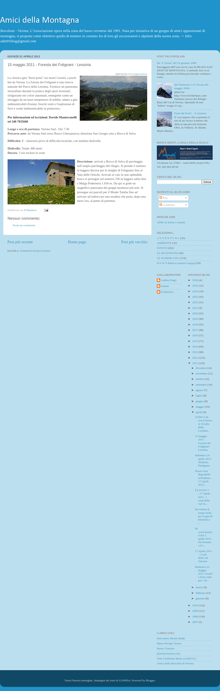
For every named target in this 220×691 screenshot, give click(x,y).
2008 (195, 616)
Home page (77, 242)
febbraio (201, 593)
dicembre (201, 368)
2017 (195, 330)
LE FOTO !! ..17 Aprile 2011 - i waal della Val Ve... (202, 497)
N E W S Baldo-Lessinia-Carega (175, 263)
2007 (195, 622)
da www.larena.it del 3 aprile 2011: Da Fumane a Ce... (203, 537)
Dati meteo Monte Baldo (171, 638)
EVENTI (162, 248)
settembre (202, 384)
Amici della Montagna (39, 20)
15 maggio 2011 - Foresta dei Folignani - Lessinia (203, 443)
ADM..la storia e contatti (171, 222)
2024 (195, 291)
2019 (195, 318)
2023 (195, 296)
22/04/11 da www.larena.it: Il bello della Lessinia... (203, 423)
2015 (195, 341)
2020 (195, 313)
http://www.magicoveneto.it (135, 74)
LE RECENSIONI (167, 253)
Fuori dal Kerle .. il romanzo (190, 113)
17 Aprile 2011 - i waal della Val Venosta (203, 556)
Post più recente (20, 242)
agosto (200, 390)
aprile (199, 412)
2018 (195, 324)
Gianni (165, 286)
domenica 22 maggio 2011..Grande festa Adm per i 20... (203, 573)
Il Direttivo (167, 291)
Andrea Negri (169, 280)
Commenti (167, 204)
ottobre (200, 379)
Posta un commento (24, 225)
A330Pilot (124, 680)
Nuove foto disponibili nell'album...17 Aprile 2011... (203, 477)
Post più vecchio (134, 242)
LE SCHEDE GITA (168, 258)
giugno (200, 401)
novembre (202, 373)
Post (163, 197)
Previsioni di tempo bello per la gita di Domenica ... (203, 516)
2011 (195, 363)
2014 (195, 346)
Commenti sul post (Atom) (35, 250)
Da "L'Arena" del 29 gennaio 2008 (176, 63)
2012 (195, 357)
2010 (195, 605)
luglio (199, 395)
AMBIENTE (164, 242)
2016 (195, 335)
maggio (200, 406)
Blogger (150, 680)
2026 (195, 280)
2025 (195, 285)
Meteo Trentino (166, 648)
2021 (195, 307)
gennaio (200, 598)
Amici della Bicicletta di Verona (175, 663)
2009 (195, 610)
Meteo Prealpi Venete (169, 643)
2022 (195, 302)
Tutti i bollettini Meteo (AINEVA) (176, 658)
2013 (195, 352)
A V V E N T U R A (168, 238)
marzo (200, 587)
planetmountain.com (168, 653)
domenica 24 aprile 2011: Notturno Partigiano (203, 460)
